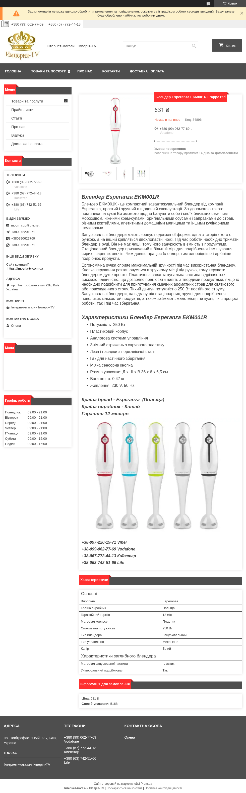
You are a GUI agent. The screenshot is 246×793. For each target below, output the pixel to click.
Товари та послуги (48, 71)
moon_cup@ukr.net (25, 225)
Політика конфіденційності (163, 788)
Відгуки (17, 135)
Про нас (84, 71)
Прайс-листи (22, 109)
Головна (13, 71)
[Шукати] (194, 46)
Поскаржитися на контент (124, 788)
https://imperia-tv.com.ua (25, 268)
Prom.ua (146, 783)
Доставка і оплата (147, 71)
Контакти (111, 71)
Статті (16, 118)
